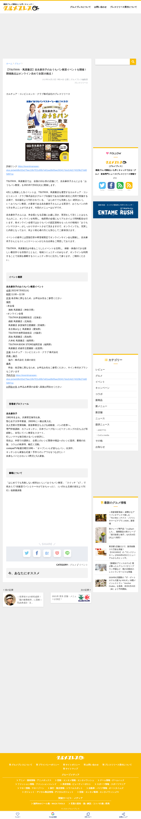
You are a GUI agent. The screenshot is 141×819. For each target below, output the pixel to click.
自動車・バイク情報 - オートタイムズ (106, 788)
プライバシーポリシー (49, 765)
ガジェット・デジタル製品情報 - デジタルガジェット (49, 792)
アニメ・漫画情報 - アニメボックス (35, 780)
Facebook (111, 190)
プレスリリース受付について (123, 7)
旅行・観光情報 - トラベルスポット (66, 788)
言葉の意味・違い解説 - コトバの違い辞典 (90, 803)
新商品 (98, 400)
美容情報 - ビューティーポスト (76, 784)
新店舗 (98, 412)
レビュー (100, 369)
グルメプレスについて (80, 7)
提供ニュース (102, 424)
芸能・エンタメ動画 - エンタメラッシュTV (99, 792)
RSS (129, 190)
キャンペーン (102, 388)
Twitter (102, 190)
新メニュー (101, 406)
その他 (98, 441)
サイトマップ (72, 769)
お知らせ (100, 447)
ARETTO (102, 430)
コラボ (98, 394)
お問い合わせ (100, 7)
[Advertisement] (70, 34)
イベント (83, 564)
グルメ (73, 564)
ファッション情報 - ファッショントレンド (36, 784)
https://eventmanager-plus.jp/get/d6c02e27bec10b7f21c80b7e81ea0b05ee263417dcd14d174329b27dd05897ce (46, 170)
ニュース (100, 418)
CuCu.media (103, 435)
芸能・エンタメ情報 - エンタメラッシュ (75, 780)
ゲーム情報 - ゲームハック (112, 780)
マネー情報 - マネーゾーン (32, 788)
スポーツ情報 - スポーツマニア (111, 784)
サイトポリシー (73, 765)
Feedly (120, 190)
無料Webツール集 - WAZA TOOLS (49, 803)
